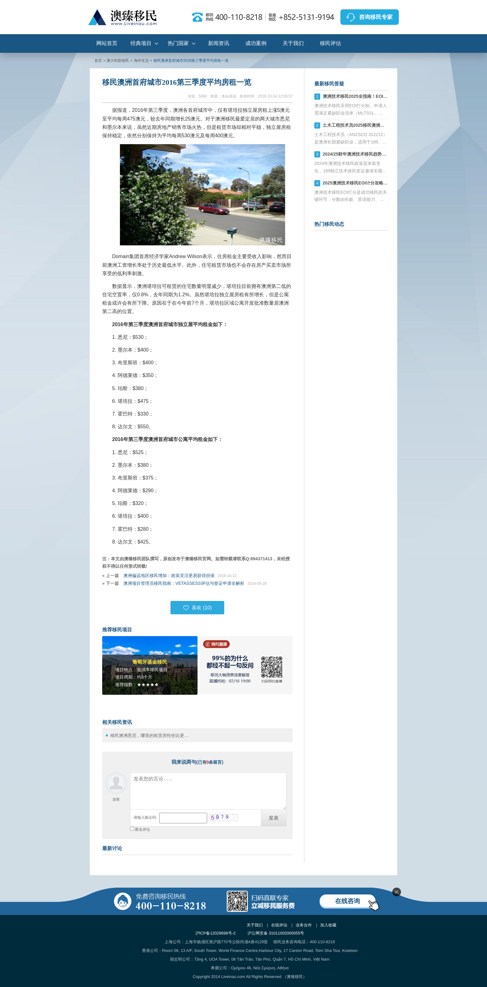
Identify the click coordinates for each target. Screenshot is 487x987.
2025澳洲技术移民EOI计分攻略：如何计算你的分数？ (375, 182)
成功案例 (255, 43)
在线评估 (279, 925)
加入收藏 (328, 925)
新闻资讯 (218, 43)
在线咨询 (347, 901)
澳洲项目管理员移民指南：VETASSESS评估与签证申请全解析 (183, 583)
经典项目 (141, 43)
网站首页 (106, 43)
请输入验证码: (145, 817)
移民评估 (330, 43)
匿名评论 (142, 829)
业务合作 (304, 925)
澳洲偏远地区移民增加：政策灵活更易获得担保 (169, 575)
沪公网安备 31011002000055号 (276, 933)
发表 (274, 818)
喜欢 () (197, 608)
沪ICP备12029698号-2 (215, 933)
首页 (98, 60)
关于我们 (293, 43)
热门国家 (178, 43)
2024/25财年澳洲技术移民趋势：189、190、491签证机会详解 (383, 154)
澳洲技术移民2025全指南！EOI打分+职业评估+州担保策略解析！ (386, 96)
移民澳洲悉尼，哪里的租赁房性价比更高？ (151, 735)
